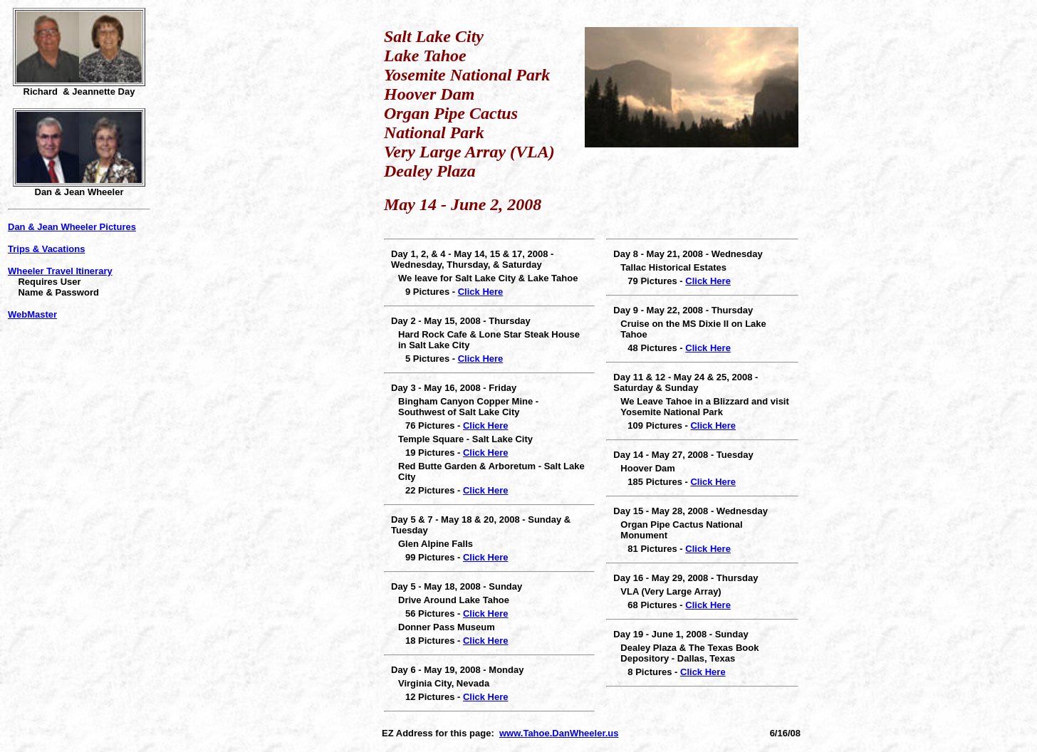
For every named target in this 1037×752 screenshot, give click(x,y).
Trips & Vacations (46, 249)
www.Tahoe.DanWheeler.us (559, 733)
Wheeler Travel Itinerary (60, 271)
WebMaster (32, 314)
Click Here (481, 291)
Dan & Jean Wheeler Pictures (72, 226)
